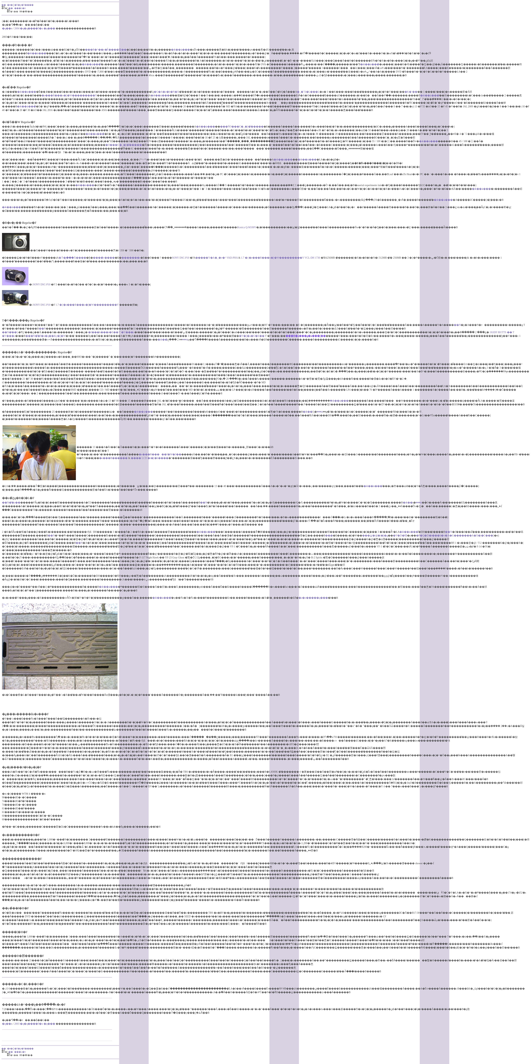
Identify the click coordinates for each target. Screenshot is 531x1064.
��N (457, 325)
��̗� (329, 535)
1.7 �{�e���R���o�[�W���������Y (87, 304)
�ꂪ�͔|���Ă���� (72, 257)
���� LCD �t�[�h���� (149, 458)
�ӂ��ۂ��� (180, 49)
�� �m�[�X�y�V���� (19, 5)
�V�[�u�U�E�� (251, 336)
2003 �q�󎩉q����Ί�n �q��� (34, 1023)
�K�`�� (411, 91)
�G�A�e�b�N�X (166, 91)
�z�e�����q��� (313, 597)
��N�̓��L (10, 332)
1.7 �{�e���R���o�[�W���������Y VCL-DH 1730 (280, 257)
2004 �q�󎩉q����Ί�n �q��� (34, 28)
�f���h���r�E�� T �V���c (111, 332)
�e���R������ (113, 458)
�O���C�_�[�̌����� (123, 145)
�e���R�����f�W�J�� (160, 454)
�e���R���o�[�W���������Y (69, 95)
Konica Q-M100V (246, 227)
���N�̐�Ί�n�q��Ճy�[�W (45, 336)
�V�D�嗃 (400, 535)
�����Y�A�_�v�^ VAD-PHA (216, 257)
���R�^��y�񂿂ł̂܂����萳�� (105, 49)
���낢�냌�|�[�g (375, 535)
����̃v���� (104, 257)
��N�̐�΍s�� (11, 502)
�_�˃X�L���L (308, 91)
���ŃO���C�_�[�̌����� (242, 126)
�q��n (7, 28)
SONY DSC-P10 (180, 257)
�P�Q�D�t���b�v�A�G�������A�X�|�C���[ (455, 535)
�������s (131, 257)
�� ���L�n (19, 8)
